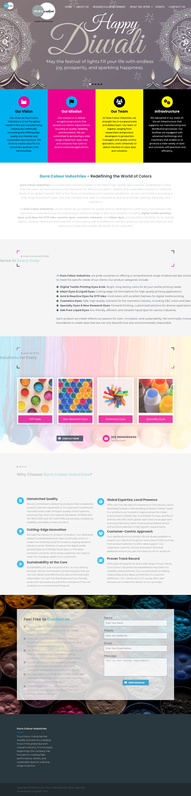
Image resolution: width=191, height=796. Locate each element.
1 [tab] (90, 84)
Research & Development (109, 7)
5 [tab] (101, 84)
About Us (82, 7)
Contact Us (177, 7)
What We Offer (140, 7)
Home (68, 7)
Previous (5, 42)
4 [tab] (98, 84)
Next (186, 42)
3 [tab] (95, 84)
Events (160, 7)
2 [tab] (93, 84)
